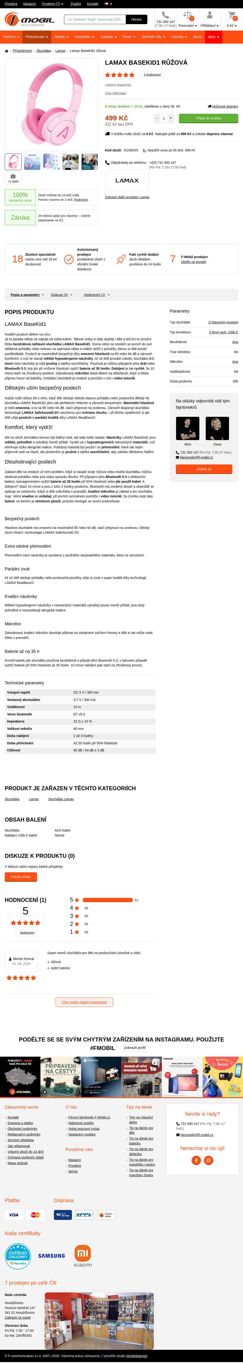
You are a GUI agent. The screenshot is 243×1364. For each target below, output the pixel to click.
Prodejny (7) (51, 4)
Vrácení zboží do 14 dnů (25, 1152)
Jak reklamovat (19, 1146)
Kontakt (92, 4)
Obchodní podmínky (22, 1129)
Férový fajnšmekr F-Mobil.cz (89, 1117)
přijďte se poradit (193, 262)
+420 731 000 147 (167, 164)
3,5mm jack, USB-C (223, 332)
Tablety (60, 37)
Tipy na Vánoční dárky (141, 1119)
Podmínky (81, 199)
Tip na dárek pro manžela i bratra (141, 1172)
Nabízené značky (81, 1123)
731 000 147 (204, 452)
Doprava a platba (20, 1123)
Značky (75, 4)
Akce (212, 37)
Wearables (83, 37)
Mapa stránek (18, 1163)
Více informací (115, 93)
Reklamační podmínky (24, 1134)
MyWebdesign (136, 1356)
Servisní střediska (21, 1140)
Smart (128, 37)
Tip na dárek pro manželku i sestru (142, 1162)
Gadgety (107, 37)
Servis (73, 1171)
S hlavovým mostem (223, 322)
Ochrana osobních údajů (26, 1157)
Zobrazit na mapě (18, 1317)
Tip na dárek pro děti (141, 1130)
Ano (235, 342)
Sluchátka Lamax (61, 799)
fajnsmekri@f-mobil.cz (194, 457)
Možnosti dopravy (223, 106)
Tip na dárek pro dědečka (141, 1151)
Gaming (178, 37)
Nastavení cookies (81, 1134)
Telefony (9, 37)
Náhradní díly (152, 37)
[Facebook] (196, 1160)
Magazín (29, 4)
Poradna (11, 4)
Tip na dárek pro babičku (141, 1141)
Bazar (197, 37)
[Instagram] (208, 1160)
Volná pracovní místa (83, 1129)
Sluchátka (43, 51)
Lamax (60, 51)
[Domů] (6, 50)
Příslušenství (35, 37)
